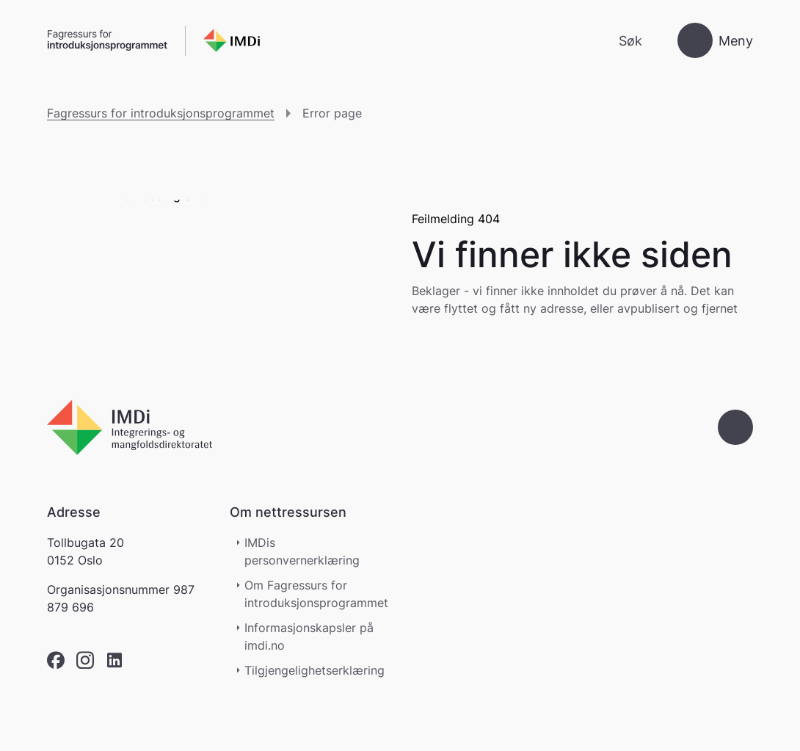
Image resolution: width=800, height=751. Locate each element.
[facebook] (56, 660)
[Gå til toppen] (735, 427)
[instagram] (85, 660)
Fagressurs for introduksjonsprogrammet (160, 113)
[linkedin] (114, 660)
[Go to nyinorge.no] (129, 427)
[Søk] (618, 40)
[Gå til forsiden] (153, 41)
